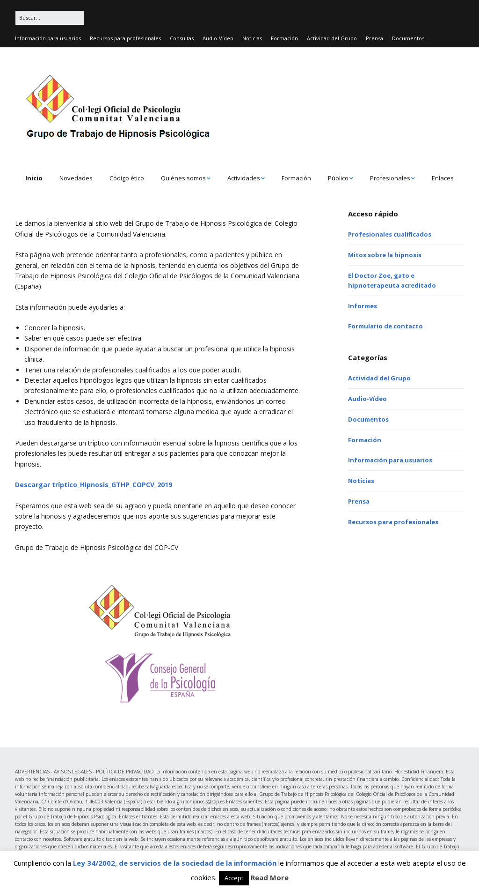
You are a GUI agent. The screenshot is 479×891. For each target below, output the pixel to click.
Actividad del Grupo (332, 38)
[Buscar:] (49, 17)
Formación (284, 38)
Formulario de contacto (385, 326)
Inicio (34, 178)
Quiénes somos (183, 178)
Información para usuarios (48, 38)
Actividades (243, 178)
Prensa (374, 38)
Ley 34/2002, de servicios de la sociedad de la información (174, 863)
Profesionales (390, 178)
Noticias (252, 38)
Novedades (76, 178)
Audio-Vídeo (218, 38)
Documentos (408, 38)
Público (338, 178)
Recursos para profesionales (125, 38)
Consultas (182, 38)
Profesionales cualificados (389, 234)
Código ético (126, 178)
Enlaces (443, 178)
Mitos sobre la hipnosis (384, 255)
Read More (270, 877)
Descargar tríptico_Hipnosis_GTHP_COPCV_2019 (93, 484)
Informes (362, 306)
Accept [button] (234, 878)
